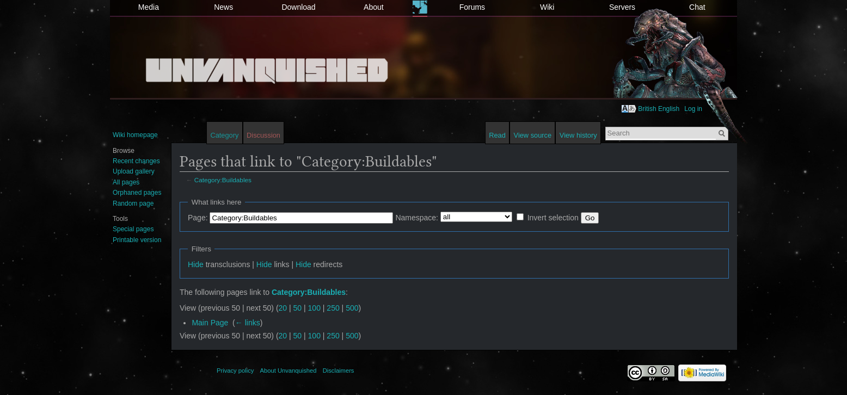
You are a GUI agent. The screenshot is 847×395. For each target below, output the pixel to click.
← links (247, 322)
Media (148, 7)
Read (497, 135)
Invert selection (553, 217)
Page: (198, 217)
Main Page (210, 322)
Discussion (263, 135)
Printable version (137, 240)
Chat (697, 7)
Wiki (547, 7)
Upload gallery (134, 171)
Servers (622, 7)
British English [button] (658, 109)
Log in (693, 109)
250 (333, 308)
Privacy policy (235, 370)
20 (283, 308)
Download (298, 7)
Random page (133, 203)
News (223, 7)
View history (578, 135)
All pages (126, 182)
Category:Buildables (222, 179)
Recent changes (136, 161)
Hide (196, 264)
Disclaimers (338, 370)
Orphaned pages (137, 192)
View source (532, 135)
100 (314, 308)
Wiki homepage (135, 135)
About (374, 7)
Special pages (133, 229)
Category (224, 135)
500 (352, 308)
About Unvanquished (288, 370)
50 (297, 308)
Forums (472, 7)
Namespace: (416, 217)
